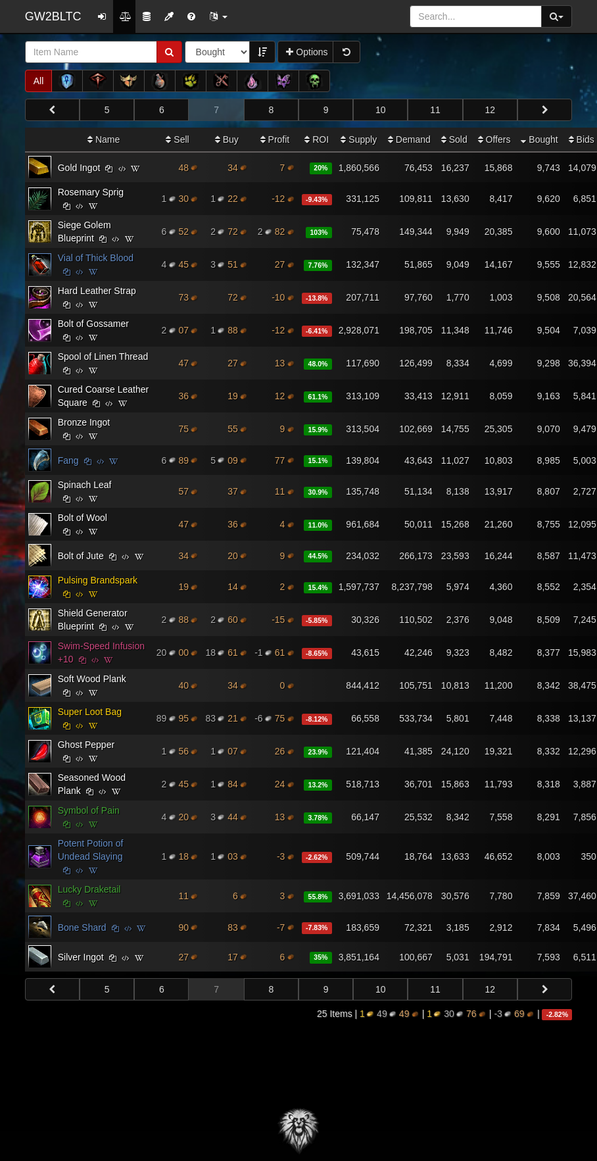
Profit (275, 139)
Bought (539, 139)
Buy (227, 139)
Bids (581, 139)
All (39, 81)
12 (490, 110)
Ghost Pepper (86, 744)
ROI (316, 139)
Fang (68, 460)
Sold (454, 139)
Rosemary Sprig (91, 192)
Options (306, 52)
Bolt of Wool (82, 517)
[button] (218, 16)
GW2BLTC (53, 16)
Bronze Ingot (84, 422)
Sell (177, 139)
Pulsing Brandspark (97, 580)
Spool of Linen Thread (103, 356)
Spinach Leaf (85, 485)
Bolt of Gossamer (93, 323)
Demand (409, 139)
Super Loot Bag (90, 711)
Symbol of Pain (89, 810)
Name (103, 139)
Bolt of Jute (81, 556)
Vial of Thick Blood (95, 258)
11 (435, 110)
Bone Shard (82, 927)
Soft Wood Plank (92, 679)
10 (380, 110)
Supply (359, 139)
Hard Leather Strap (97, 290)
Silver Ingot (81, 957)
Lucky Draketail (89, 889)
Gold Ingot (79, 167)
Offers (494, 139)
